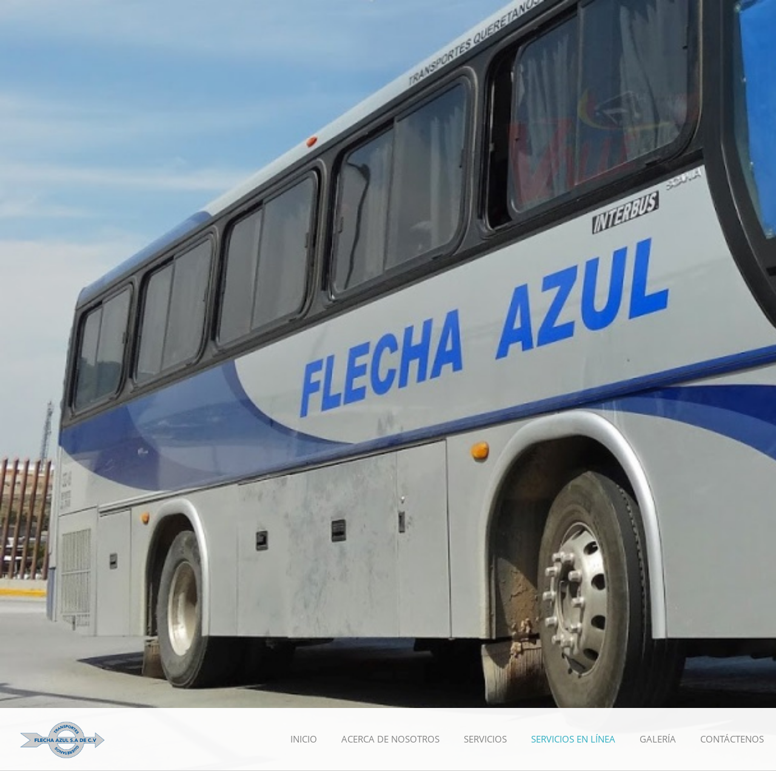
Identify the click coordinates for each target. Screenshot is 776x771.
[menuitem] (303, 739)
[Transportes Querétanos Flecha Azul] (62, 739)
